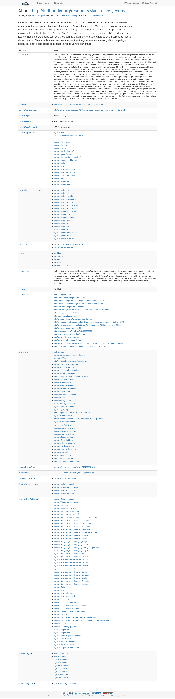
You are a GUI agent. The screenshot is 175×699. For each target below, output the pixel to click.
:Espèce (60, 148)
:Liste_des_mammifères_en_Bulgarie (71, 535)
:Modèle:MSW (62, 227)
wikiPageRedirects (29, 484)
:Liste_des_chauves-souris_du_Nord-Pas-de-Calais (76, 517)
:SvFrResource (61, 654)
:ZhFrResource (61, 672)
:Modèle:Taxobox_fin (65, 208)
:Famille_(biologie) (64, 151)
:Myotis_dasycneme (65, 373)
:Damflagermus (63, 382)
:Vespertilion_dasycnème (66, 493)
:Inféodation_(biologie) (65, 160)
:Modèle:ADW (62, 214)
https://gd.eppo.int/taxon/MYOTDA (67, 313)
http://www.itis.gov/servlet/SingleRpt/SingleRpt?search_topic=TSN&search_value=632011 (88, 325)
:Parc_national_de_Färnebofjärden (70, 605)
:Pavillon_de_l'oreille (64, 175)
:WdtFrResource (61, 678)
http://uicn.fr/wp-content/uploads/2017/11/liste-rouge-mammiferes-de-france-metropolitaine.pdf (89, 110)
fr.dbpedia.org (98, 16)
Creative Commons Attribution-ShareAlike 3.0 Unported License (108, 696)
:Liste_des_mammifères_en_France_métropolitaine (76, 548)
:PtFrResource (61, 663)
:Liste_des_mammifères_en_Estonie (71, 538)
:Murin (59, 163)
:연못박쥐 (61, 410)
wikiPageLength (26, 121)
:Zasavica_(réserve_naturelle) (68, 636)
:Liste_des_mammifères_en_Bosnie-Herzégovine (75, 532)
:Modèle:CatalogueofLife (66, 199)
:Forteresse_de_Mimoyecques (68, 511)
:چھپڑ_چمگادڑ (62, 425)
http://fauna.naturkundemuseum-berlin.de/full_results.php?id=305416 (80, 346)
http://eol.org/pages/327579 (64, 295)
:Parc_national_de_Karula (67, 608)
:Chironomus (62, 142)
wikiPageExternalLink (28, 110)
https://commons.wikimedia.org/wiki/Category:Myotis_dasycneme (78, 304)
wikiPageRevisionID (28, 127)
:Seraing (60, 624)
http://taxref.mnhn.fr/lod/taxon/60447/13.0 (69, 461)
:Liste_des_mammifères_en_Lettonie (71, 557)
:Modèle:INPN (62, 220)
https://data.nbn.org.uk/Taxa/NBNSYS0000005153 (73, 331)
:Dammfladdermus (64, 440)
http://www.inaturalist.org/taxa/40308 (67, 340)
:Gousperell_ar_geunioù (66, 370)
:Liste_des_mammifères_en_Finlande (71, 545)
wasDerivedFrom (27, 467)
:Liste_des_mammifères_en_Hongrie (71, 551)
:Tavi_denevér (62, 401)
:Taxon (57, 262)
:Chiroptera (61, 145)
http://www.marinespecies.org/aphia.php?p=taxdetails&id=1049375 (79, 301)
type (21, 253)
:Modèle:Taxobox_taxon (66, 211)
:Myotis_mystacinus (64, 172)
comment (24, 271)
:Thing (57, 253)
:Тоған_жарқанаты (64, 407)
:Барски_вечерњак (64, 437)
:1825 (59, 133)
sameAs (23, 352)
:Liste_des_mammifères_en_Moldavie (71, 563)
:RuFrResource (61, 666)
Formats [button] (59, 3)
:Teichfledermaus (64, 385)
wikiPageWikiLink (27, 133)
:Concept (58, 259)
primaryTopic (27, 684)
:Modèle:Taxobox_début (66, 205)
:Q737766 (60, 358)
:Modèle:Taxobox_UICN (66, 233)
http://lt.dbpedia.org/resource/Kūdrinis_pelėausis (72, 413)
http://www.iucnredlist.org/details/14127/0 (69, 298)
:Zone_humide (62, 639)
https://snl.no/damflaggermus (65, 316)
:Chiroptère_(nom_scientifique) (69, 136)
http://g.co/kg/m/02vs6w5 (63, 458)
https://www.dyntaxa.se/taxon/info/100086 (69, 334)
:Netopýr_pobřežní (64, 379)
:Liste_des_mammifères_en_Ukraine (71, 584)
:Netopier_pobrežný (64, 434)
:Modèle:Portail (62, 190)
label (22, 289)
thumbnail (24, 104)
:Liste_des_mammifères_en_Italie (69, 554)
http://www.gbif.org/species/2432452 (67, 328)
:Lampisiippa (61, 398)
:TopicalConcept (61, 265)
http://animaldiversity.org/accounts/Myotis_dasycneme (74, 319)
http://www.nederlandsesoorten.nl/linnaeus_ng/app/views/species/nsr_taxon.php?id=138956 (88, 343)
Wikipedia (70, 696)
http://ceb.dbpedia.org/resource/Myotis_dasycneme (73, 376)
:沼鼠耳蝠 (61, 452)
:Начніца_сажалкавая (66, 364)
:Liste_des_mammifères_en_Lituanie (71, 560)
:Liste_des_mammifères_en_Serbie (70, 572)
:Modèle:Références (64, 193)
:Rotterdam (61, 614)
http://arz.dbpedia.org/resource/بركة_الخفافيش (71, 361)
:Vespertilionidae (63, 139)
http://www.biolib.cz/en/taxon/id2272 (67, 337)
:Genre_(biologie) (63, 154)
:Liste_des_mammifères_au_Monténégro (72, 526)
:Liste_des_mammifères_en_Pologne (71, 566)
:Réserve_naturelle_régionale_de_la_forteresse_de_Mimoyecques (82, 620)
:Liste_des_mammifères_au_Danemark (72, 520)
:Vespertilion (61, 181)
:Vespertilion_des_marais (66, 487)
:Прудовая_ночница (65, 431)
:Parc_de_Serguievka (65, 602)
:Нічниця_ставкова (64, 443)
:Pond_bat (59, 352)
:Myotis (59, 166)
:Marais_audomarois (64, 645)
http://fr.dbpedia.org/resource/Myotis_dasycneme (79, 10)
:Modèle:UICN (62, 236)
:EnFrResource (61, 669)
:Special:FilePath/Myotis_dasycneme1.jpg (74, 473)
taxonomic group (38, 16)
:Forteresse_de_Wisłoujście (67, 514)
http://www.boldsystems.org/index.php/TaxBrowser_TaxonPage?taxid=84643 (82, 310)
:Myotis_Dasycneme (64, 490)
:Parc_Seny (61, 599)
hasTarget (25, 654)
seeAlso (23, 295)
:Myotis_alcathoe (63, 593)
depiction (24, 473)
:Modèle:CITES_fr (64, 239)
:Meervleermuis (63, 416)
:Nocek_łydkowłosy (64, 422)
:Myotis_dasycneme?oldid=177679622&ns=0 (74, 467)
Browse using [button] (43, 3)
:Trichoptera (61, 178)
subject (23, 244)
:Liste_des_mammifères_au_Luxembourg (72, 523)
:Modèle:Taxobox (63, 202)
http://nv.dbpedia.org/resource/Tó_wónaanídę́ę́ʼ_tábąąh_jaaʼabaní (78, 419)
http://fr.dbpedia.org (69, 16)
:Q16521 (59, 256)
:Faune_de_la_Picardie (65, 508)
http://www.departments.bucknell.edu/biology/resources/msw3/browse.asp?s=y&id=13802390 (89, 322)
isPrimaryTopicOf (27, 478)
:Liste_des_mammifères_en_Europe (70, 542)
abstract (23, 55)
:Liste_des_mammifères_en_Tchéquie (71, 581)
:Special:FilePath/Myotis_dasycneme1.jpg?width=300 (78, 104)
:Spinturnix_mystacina (65, 627)
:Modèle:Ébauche (63, 196)
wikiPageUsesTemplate (30, 190)
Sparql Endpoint (149, 3)
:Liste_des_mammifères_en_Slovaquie (71, 575)
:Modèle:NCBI (62, 230)
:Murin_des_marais (64, 484)
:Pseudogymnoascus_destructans (70, 611)
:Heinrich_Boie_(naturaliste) (67, 157)
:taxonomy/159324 (63, 455)
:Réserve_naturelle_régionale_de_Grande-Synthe (75, 617)
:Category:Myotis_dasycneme (70, 355)
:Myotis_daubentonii (64, 169)
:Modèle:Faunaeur (64, 217)
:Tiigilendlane (62, 391)
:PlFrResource (61, 675)
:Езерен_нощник (64, 367)
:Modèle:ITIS (62, 224)
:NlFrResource (61, 660)
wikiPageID (24, 116)
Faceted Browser (131, 3)
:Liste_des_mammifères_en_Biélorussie (72, 529)
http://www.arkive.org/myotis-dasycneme (69, 307)
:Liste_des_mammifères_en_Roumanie (72, 569)
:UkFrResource (61, 657)
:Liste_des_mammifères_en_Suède (70, 578)
